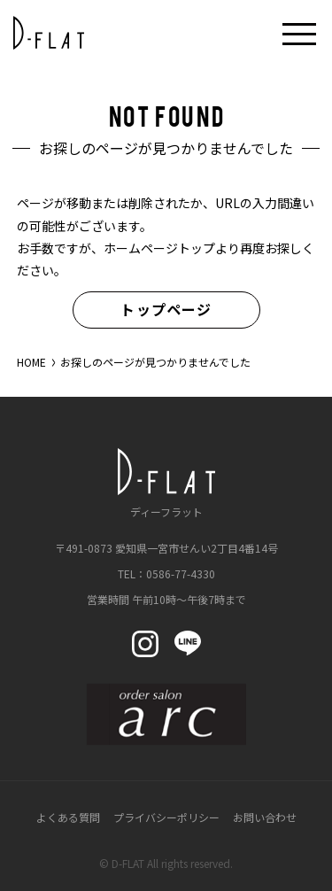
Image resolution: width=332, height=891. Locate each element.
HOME (31, 361)
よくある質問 (68, 817)
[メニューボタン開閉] (299, 33)
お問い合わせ (265, 817)
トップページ (166, 309)
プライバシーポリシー (166, 817)
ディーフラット (166, 483)
